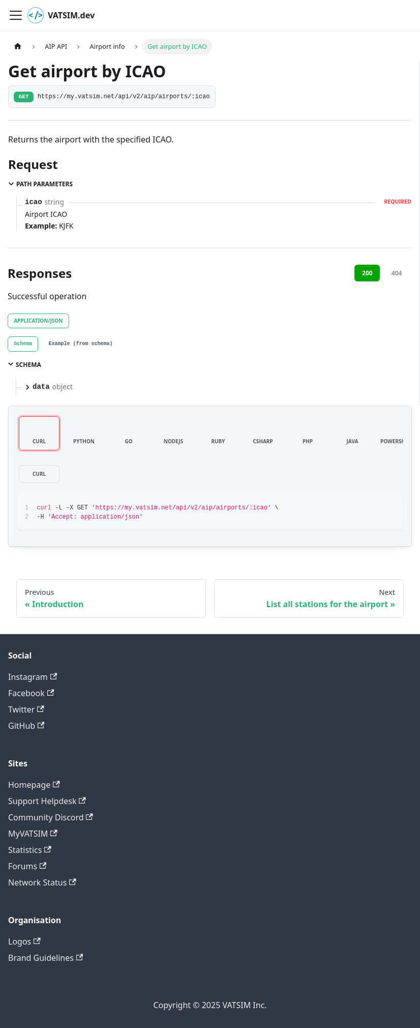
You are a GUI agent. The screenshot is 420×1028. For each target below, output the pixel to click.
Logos (24, 941)
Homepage (34, 784)
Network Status (42, 882)
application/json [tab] (38, 320)
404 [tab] (397, 273)
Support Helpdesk (47, 801)
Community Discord (50, 817)
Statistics (29, 849)
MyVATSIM (32, 833)
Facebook (31, 693)
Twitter (26, 709)
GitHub (26, 725)
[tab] (23, 344)
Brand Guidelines (45, 957)
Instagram (32, 676)
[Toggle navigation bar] (15, 15)
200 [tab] (367, 273)
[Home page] (17, 46)
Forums (27, 866)
